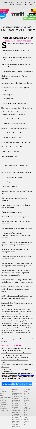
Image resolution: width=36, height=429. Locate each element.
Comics (30, 30)
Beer (33, 12)
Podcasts (12, 30)
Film (25, 403)
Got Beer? (27, 409)
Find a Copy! (31, 2)
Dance (26, 398)
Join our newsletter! (11, 2)
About (2, 395)
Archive (19, 4)
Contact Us (3, 401)
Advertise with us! (5, 397)
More (25, 410)
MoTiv (25, 424)
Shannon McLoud (17, 419)
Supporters (3, 408)
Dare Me (26, 400)
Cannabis (31, 16)
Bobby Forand (16, 395)
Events (21, 30)
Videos (2, 30)
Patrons (23, 2)
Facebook (23, 4)
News (2, 18)
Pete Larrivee (16, 414)
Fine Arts (4, 10)
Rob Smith (15, 417)
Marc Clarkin (16, 410)
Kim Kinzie (15, 407)
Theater (3, 12)
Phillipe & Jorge (17, 416)
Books (26, 391)
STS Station (15, 423)
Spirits (32, 14)
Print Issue (11, 4)
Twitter (25, 4)
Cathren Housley (17, 396)
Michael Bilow (16, 426)
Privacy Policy (4, 410)
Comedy (26, 395)
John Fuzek (15, 405)
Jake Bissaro (16, 400)
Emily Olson (15, 398)
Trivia (25, 423)
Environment (30, 18)
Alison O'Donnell (17, 393)
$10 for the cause (16, 384)
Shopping (26, 417)
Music (2, 16)
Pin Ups (26, 416)
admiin (14, 391)
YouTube (33, 4)
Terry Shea (15, 424)
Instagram (28, 4)
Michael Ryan (16, 412)
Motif (18, 14)
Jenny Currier (16, 402)
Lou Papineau (16, 409)
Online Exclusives (9, 27)
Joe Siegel (15, 403)
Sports (26, 419)
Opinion (3, 14)
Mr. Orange (12, 41)
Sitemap (2, 406)
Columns (27, 27)
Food (33, 10)
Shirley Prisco (16, 421)
